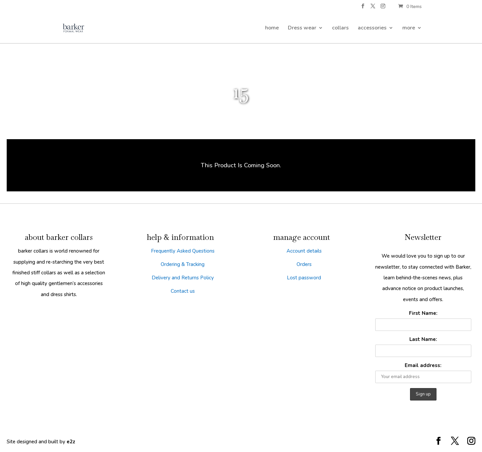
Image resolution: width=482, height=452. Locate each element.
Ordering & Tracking (183, 264)
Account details (304, 251)
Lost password (304, 277)
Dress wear (302, 28)
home (272, 28)
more (408, 28)
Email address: (423, 365)
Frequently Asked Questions (183, 251)
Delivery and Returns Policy (183, 277)
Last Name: (423, 339)
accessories (372, 28)
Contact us (183, 291)
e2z (71, 441)
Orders (304, 264)
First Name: (423, 313)
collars (340, 28)
